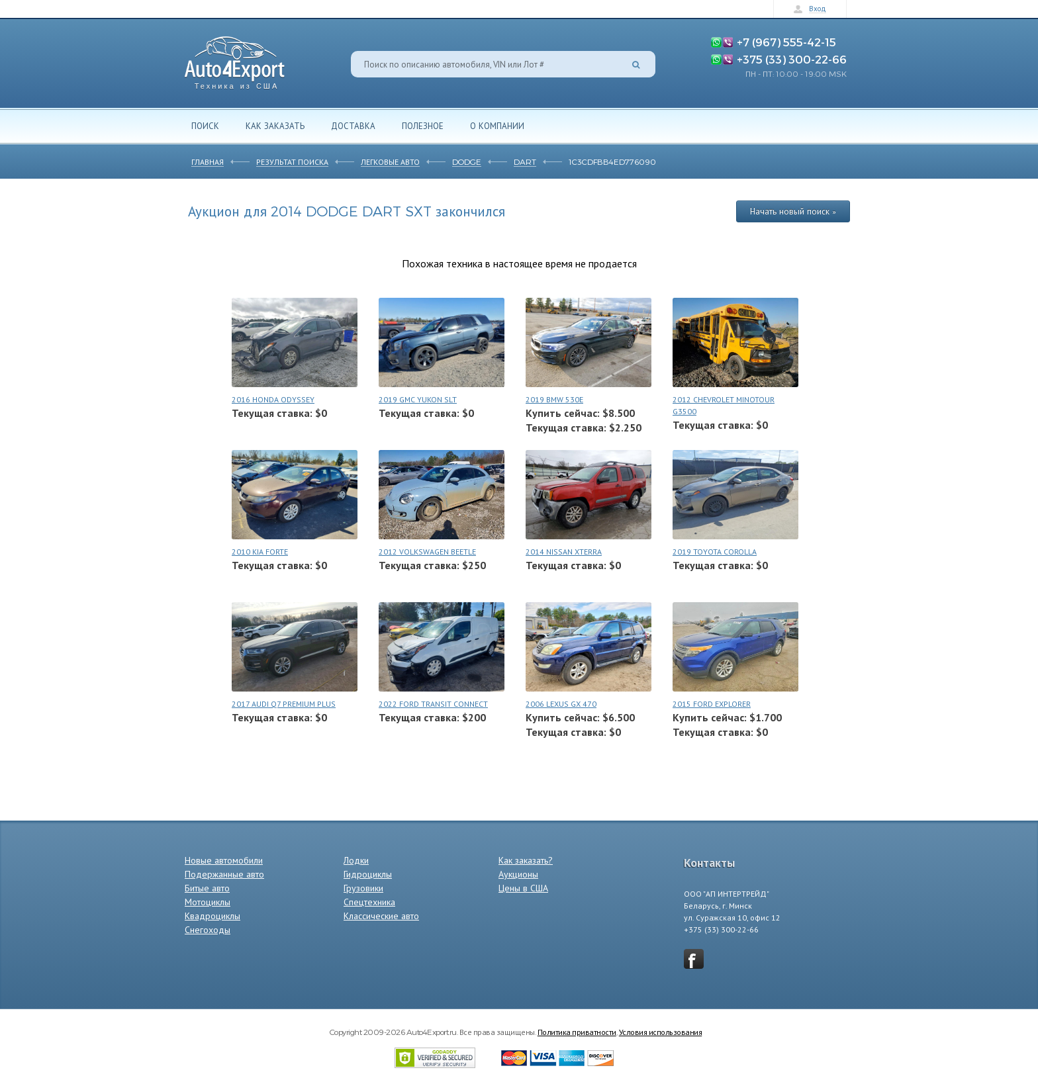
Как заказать (275, 125)
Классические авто (381, 916)
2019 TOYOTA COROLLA (715, 552)
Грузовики (363, 888)
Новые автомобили (224, 860)
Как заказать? (525, 860)
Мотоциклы (207, 902)
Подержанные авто (224, 874)
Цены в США (523, 888)
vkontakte (694, 959)
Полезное (423, 125)
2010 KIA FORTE (260, 552)
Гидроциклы (368, 874)
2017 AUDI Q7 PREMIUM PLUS (284, 704)
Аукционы (518, 874)
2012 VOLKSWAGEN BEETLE (427, 552)
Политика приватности (577, 1031)
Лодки (356, 860)
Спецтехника (369, 902)
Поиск (205, 125)
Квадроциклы (212, 916)
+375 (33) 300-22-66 (792, 59)
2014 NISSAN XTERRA (564, 552)
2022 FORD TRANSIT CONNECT (433, 704)
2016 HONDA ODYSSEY (273, 399)
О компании (497, 125)
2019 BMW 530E (554, 399)
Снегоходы (207, 930)
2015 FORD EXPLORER (712, 704)
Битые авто (207, 888)
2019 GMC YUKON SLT (418, 399)
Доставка (353, 125)
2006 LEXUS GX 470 (561, 704)
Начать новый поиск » (793, 211)
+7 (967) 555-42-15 (786, 41)
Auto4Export (235, 59)
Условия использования (660, 1031)
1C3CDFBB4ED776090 (612, 161)
